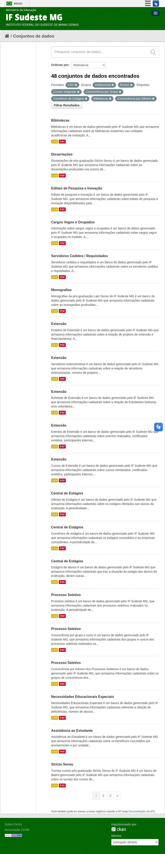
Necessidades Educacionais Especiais (82, 696)
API (120, 811)
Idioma (116, 835)
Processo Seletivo (66, 595)
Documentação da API (141, 811)
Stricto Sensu (62, 764)
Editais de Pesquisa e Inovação (76, 188)
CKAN (118, 829)
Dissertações (62, 154)
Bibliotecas (60, 120)
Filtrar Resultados (66, 105)
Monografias (61, 290)
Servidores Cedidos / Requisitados (79, 256)
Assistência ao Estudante (72, 730)
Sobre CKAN (13, 824)
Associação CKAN (17, 829)
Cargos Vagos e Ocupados (73, 222)
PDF (62, 141)
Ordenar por (60, 65)
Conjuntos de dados (33, 36)
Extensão (58, 324)
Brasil (18, 3)
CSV (54, 141)
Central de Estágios (67, 493)
